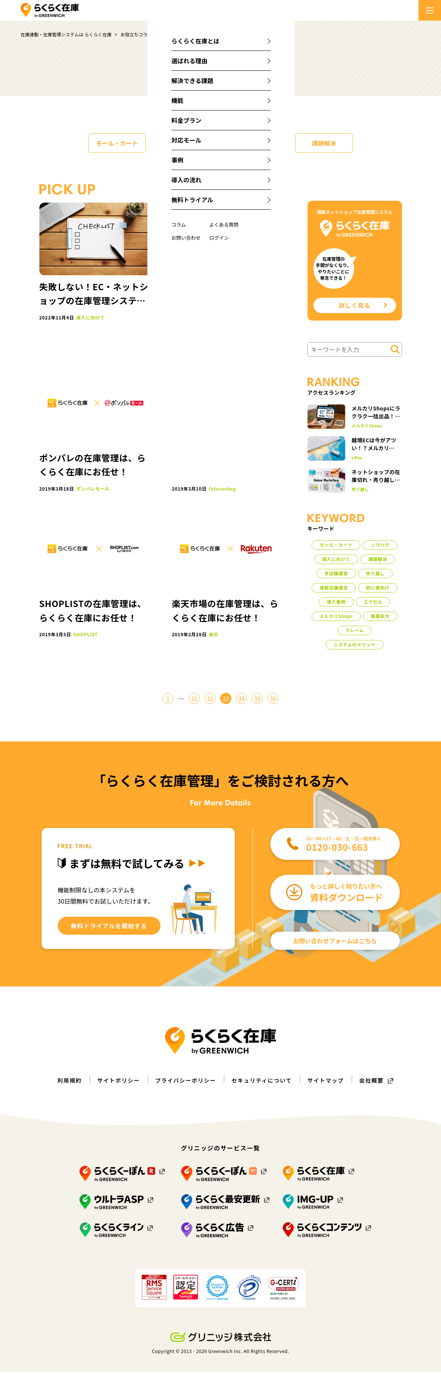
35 (257, 700)
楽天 (213, 634)
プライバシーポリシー (183, 1082)
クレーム (354, 632)
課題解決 (324, 143)
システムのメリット (354, 646)
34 (241, 700)
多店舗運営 (336, 575)
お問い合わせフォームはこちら (335, 942)
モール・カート (117, 143)
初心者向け (378, 589)
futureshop (222, 488)
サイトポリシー (112, 1082)
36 (273, 700)
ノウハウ (186, 143)
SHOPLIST (85, 634)
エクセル (373, 604)
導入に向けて (255, 143)
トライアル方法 (222, 317)
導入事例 (336, 604)
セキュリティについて (264, 1082)
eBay (357, 460)
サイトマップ (332, 1082)
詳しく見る (363, 306)
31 (194, 700)
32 (210, 700)
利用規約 (60, 1082)
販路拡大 (380, 618)
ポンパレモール (93, 488)
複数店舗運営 (334, 589)
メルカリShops (367, 428)
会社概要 (381, 1082)
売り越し (360, 492)
